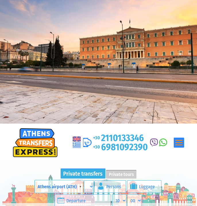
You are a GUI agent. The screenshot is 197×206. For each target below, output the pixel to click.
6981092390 (120, 147)
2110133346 (118, 137)
